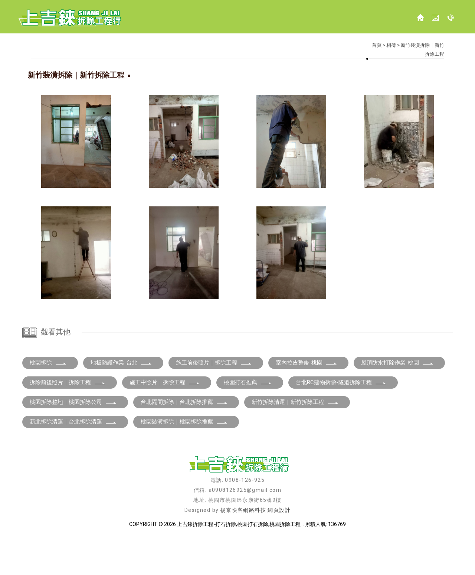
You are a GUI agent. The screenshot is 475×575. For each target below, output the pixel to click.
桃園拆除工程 (157, 556)
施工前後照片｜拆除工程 (214, 401)
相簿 (391, 45)
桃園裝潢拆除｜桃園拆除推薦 (184, 460)
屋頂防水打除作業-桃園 (397, 401)
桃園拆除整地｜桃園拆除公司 (73, 441)
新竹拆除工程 (306, 556)
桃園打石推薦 (248, 421)
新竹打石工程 (343, 556)
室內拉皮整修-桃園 (306, 401)
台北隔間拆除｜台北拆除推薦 (184, 441)
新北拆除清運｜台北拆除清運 (73, 460)
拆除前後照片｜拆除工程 (68, 421)
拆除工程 (126, 556)
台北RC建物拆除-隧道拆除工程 (341, 421)
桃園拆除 (48, 401)
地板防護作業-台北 (121, 401)
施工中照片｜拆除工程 (165, 421)
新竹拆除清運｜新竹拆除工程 (295, 441)
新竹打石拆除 (269, 556)
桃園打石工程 (195, 556)
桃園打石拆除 (232, 556)
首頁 (376, 45)
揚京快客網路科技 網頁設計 (255, 549)
